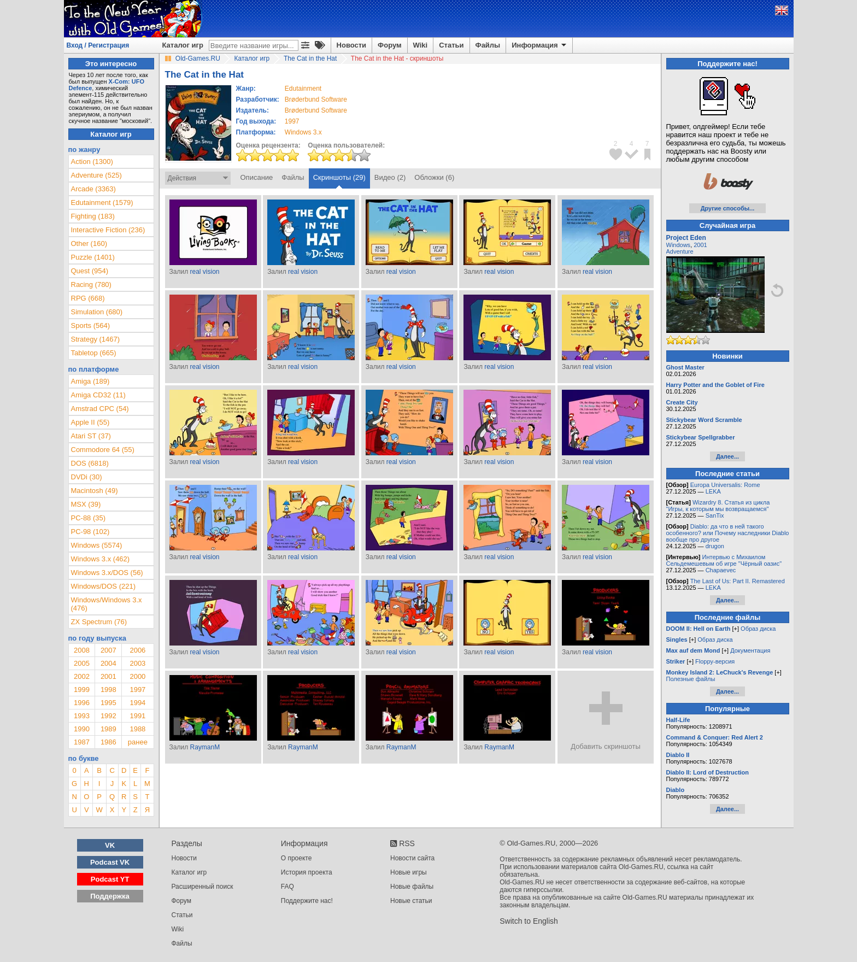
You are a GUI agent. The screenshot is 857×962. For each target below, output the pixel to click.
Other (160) (89, 243)
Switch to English (529, 921)
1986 (108, 742)
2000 (137, 676)
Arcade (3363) (93, 189)
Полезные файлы (690, 679)
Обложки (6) (434, 177)
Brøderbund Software (316, 99)
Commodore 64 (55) (102, 449)
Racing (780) (91, 284)
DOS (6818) (90, 463)
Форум (389, 45)
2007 (108, 650)
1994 (137, 703)
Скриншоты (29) (339, 177)
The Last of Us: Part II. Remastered (737, 581)
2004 (108, 663)
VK (110, 845)
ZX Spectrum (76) (99, 622)
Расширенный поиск (202, 886)
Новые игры (408, 872)
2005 (82, 663)
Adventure (680, 251)
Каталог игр (182, 45)
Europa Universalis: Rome (725, 485)
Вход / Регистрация (98, 45)
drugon (715, 546)
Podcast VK (110, 862)
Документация (750, 650)
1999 (82, 689)
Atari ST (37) (91, 436)
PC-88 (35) (88, 518)
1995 (108, 703)
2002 (82, 676)
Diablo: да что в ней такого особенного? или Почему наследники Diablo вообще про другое (727, 533)
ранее (138, 742)
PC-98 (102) (90, 531)
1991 (137, 716)
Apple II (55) (90, 422)
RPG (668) (88, 298)
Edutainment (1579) (102, 202)
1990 (82, 729)
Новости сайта (412, 858)
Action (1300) (92, 161)
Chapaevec (721, 570)
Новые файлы (411, 886)
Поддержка (110, 896)
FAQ (287, 886)
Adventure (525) (96, 175)
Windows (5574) (96, 545)
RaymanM (205, 747)
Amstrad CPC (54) (100, 408)
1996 (82, 703)
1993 (82, 716)
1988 (137, 729)
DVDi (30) (86, 477)
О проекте (296, 858)
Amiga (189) (90, 381)
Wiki (420, 45)
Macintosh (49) (94, 490)
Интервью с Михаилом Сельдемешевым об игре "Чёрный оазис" (724, 560)
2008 (82, 650)
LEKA (713, 491)
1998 (108, 689)
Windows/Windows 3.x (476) (106, 604)
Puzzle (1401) (93, 257)
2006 (137, 650)
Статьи (451, 45)
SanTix (715, 515)
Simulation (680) (97, 312)
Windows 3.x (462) (100, 559)
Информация (540, 45)
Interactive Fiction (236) (108, 230)
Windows (678, 245)
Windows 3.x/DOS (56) (107, 572)
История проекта (306, 872)
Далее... (727, 456)
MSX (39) (86, 504)
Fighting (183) (93, 216)
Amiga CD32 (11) (98, 395)
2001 (108, 676)
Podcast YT (110, 879)
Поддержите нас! (307, 901)
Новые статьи (411, 901)
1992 (108, 716)
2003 (137, 663)
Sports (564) (90, 325)
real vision (204, 271)
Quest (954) (90, 271)
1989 (108, 729)
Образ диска (758, 628)
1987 (82, 742)
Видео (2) (390, 177)
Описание (256, 177)
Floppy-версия (715, 661)
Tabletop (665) (93, 353)
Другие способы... (728, 208)
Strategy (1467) (95, 339)
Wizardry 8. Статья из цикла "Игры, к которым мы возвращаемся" (718, 505)
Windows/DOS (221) (103, 586)
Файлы (488, 45)
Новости (352, 45)
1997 (292, 121)
